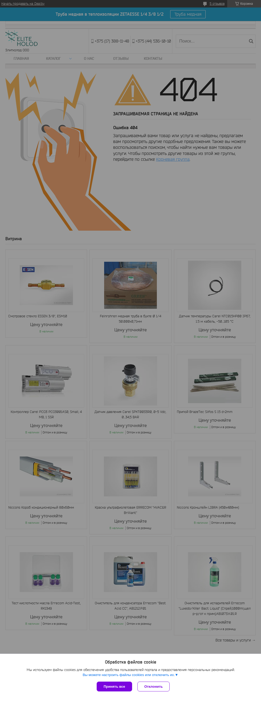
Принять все (114, 687)
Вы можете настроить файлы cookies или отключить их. (129, 675)
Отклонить (153, 687)
